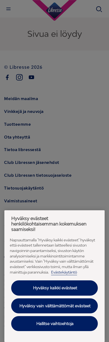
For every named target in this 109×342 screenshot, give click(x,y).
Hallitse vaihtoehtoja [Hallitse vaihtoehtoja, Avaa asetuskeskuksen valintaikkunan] (54, 323)
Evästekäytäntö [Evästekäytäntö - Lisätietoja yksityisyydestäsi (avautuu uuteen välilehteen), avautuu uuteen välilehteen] (64, 272)
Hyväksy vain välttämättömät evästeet (54, 306)
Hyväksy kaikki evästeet (55, 288)
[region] (54, 276)
